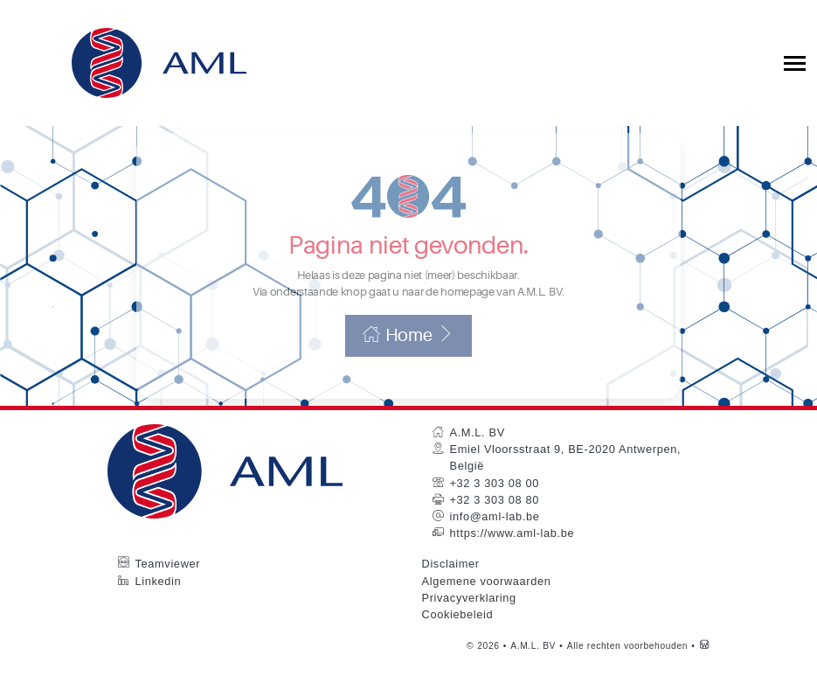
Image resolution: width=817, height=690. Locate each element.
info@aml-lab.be (495, 539)
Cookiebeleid (458, 637)
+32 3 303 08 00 (494, 505)
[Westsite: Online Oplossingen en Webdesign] (704, 668)
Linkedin (158, 603)
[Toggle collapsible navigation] (794, 63)
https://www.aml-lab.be (512, 555)
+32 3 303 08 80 (494, 522)
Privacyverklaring (469, 620)
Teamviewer (168, 586)
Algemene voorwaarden (486, 603)
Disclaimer (451, 586)
